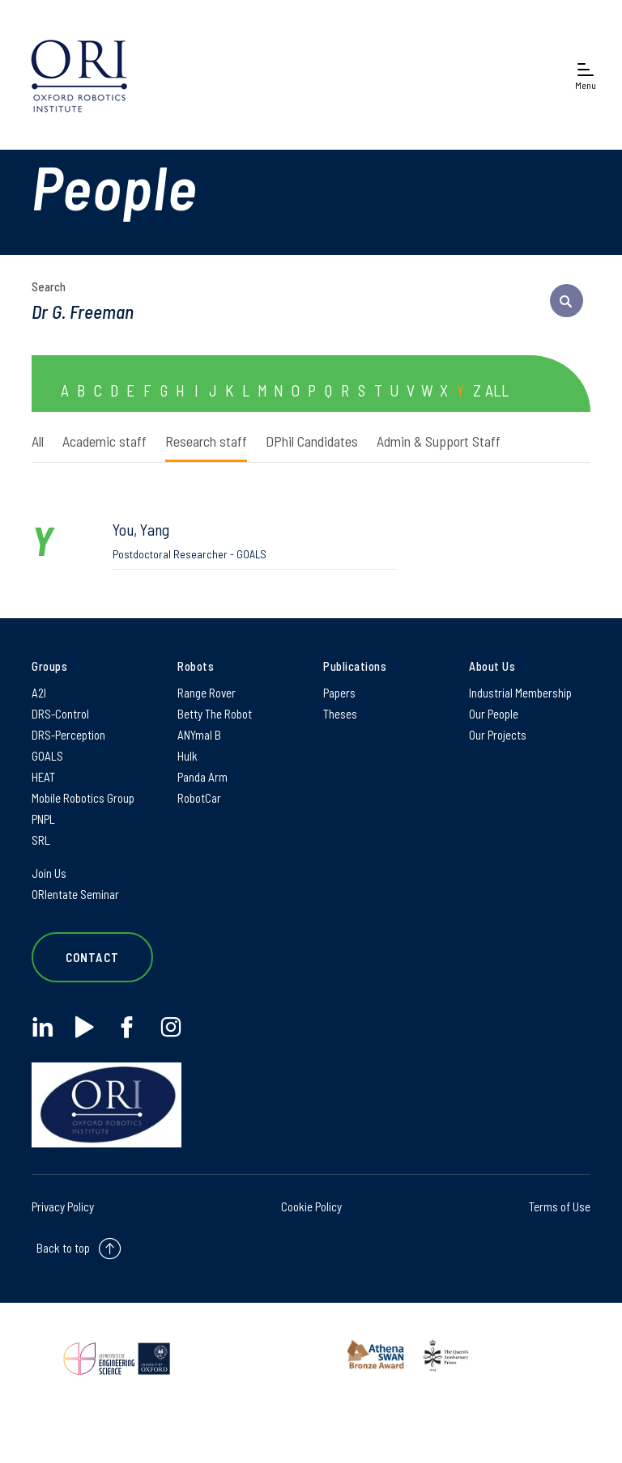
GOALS (47, 755)
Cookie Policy (311, 1206)
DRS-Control (60, 713)
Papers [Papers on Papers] (339, 692)
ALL (497, 390)
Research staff (206, 441)
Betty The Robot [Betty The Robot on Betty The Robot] (214, 713)
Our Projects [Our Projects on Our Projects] (497, 734)
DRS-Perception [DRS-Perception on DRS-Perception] (68, 734)
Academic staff (104, 441)
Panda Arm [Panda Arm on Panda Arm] (202, 777)
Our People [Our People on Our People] (493, 713)
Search (49, 286)
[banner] (79, 75)
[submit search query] (566, 300)
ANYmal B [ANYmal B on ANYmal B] (199, 734)
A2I (39, 692)
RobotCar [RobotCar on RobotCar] (199, 798)
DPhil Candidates (312, 441)
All (38, 441)
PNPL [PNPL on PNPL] (43, 819)
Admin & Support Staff (439, 441)
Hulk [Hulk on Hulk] (187, 755)
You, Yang (254, 540)
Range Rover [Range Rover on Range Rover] (206, 692)
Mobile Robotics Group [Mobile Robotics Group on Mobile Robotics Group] (83, 798)
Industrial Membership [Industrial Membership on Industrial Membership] (520, 692)
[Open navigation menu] (585, 75)
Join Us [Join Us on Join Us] (49, 873)
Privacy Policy (63, 1206)
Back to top (63, 1247)
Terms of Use (559, 1206)
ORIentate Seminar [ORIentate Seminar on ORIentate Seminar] (75, 894)
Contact (92, 957)
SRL (41, 840)
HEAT (43, 777)
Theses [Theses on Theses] (340, 713)
